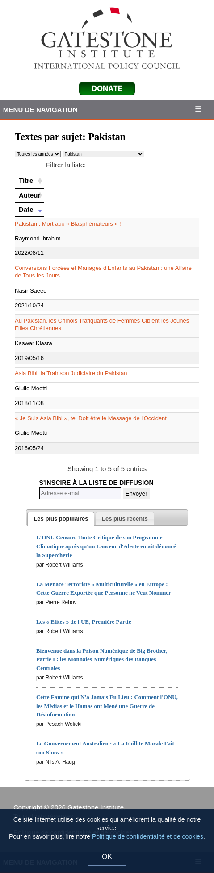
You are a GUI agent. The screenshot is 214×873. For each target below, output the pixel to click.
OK (107, 857)
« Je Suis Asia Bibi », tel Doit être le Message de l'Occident (91, 418)
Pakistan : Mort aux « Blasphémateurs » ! (68, 223)
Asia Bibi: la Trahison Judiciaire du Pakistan (71, 373)
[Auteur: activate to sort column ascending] (29, 195)
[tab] (60, 519)
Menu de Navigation (40, 109)
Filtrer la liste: (107, 165)
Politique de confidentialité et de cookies (147, 836)
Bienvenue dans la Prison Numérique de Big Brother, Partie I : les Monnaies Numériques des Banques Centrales (101, 659)
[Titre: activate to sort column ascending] (29, 181)
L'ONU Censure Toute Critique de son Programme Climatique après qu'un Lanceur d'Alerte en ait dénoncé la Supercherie (106, 546)
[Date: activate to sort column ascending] (29, 210)
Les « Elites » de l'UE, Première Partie (83, 621)
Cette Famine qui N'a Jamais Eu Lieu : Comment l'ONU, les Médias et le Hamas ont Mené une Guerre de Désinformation (107, 706)
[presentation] (61, 518)
